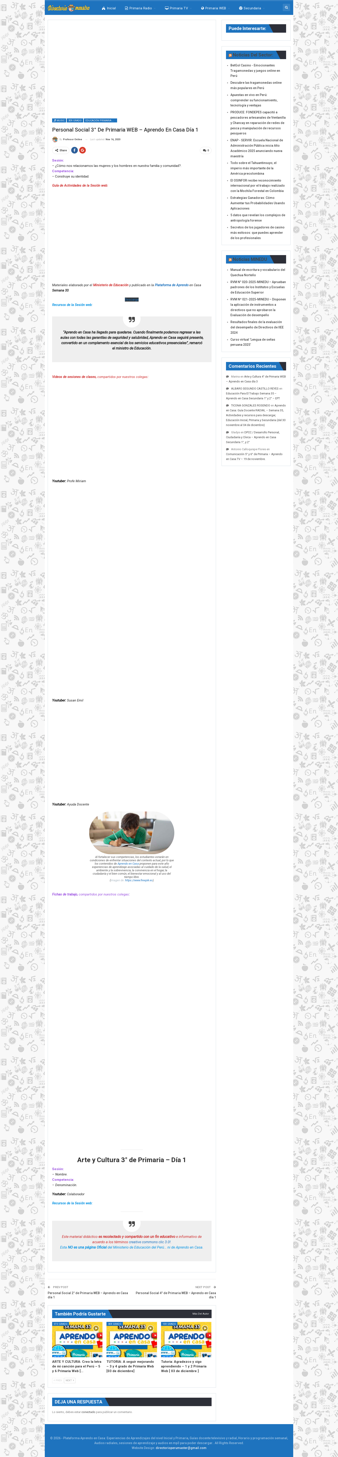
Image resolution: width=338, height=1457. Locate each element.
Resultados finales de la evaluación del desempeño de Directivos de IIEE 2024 (257, 327)
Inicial (109, 8)
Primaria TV (176, 8)
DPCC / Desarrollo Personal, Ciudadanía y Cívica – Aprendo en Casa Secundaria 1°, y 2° (253, 437)
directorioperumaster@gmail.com (181, 1448)
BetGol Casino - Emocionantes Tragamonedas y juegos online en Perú (255, 71)
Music (59, 120)
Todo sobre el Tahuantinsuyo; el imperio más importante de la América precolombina (253, 168)
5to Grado (60, 1324)
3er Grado (75, 120)
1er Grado (169, 1324)
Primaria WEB (213, 8)
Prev (58, 1380)
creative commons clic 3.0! (150, 1242)
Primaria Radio (138, 8)
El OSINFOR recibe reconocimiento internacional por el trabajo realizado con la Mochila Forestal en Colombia (257, 186)
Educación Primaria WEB (101, 120)
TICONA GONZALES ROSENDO (250, 405)
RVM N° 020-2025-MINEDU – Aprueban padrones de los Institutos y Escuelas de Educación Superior (258, 287)
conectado (88, 1412)
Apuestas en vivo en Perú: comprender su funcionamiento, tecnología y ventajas (253, 100)
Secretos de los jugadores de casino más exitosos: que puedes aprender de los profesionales (257, 233)
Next (70, 1380)
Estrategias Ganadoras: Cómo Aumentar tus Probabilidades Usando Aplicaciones (257, 203)
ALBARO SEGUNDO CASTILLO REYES (255, 388)
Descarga (132, 300)
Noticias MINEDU (250, 259)
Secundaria (250, 8)
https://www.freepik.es (139, 880)
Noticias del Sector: (253, 55)
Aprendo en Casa (128, 863)
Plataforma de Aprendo (172, 285)
